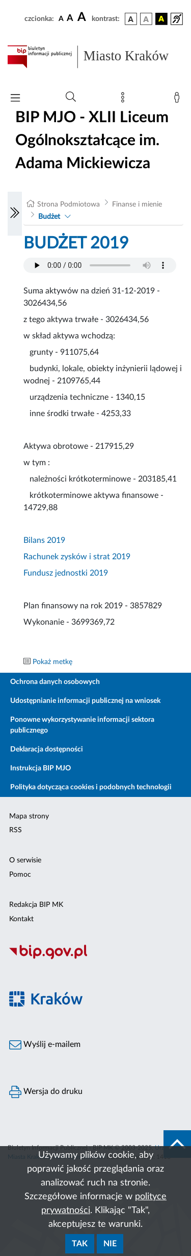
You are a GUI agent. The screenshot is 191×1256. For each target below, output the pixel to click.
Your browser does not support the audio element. (99, 265)
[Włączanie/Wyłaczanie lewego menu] (15, 214)
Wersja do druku (46, 1092)
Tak (80, 1244)
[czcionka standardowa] (61, 18)
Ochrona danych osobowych (55, 682)
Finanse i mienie (137, 204)
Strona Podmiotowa (68, 204)
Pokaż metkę (52, 662)
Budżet (49, 216)
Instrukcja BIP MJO (40, 768)
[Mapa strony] (125, 99)
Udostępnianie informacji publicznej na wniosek (85, 700)
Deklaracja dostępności (46, 749)
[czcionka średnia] (70, 19)
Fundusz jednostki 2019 (65, 573)
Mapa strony (29, 816)
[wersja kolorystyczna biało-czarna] (146, 19)
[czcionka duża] (83, 17)
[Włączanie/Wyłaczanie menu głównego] (15, 99)
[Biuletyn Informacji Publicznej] (95, 958)
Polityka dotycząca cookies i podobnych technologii (91, 787)
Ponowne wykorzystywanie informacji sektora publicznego (82, 725)
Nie (110, 1244)
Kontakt (21, 919)
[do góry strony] (177, 1144)
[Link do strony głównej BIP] (95, 56)
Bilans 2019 (44, 540)
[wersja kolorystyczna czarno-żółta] (161, 19)
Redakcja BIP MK (36, 904)
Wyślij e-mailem (44, 1045)
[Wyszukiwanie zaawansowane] (71, 97)
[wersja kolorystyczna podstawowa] (131, 19)
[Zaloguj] (178, 99)
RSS (15, 830)
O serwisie (25, 860)
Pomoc (20, 874)
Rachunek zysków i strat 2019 (76, 557)
